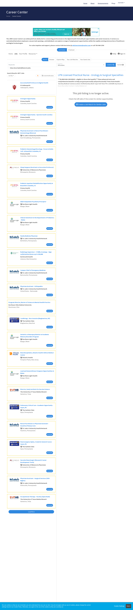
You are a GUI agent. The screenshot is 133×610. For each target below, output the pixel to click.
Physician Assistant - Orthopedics (31, 286)
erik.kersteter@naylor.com (81, 45)
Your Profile (23, 54)
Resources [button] (32, 54)
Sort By (11, 75)
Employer (71, 50)
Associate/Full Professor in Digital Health (34, 83)
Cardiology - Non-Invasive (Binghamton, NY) (35, 318)
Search (45, 59)
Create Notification (48, 75)
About (92, 3)
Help (113, 53)
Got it (128, 606)
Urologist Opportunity (27, 99)
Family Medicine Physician (28, 236)
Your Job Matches (72, 59)
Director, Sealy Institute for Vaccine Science (35, 389)
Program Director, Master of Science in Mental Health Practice (29, 302)
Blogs (113, 3)
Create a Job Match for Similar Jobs (91, 104)
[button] (120, 65)
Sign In (121, 53)
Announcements (103, 3)
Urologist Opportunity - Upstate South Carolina (36, 115)
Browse (51, 59)
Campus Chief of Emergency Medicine (33, 270)
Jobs (16, 54)
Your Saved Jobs (85, 59)
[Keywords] (32, 65)
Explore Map (60, 59)
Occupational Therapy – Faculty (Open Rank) (35, 497)
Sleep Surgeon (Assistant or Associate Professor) (37, 167)
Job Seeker (61, 50)
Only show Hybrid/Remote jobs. (20, 68)
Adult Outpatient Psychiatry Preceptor (33, 202)
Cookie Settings (119, 606)
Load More (31, 512)
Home (85, 3)
